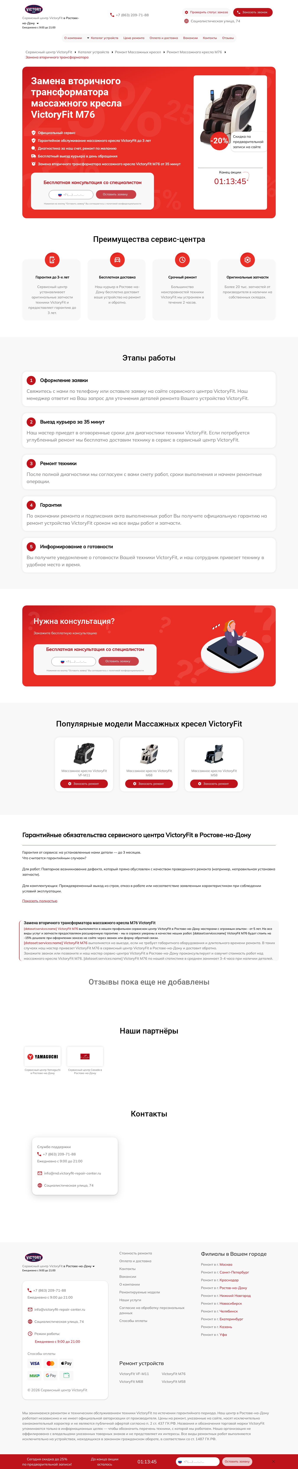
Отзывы (228, 38)
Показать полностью (39, 901)
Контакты (210, 38)
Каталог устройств (104, 38)
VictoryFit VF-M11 (134, 1374)
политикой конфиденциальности (123, 203)
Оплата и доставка (164, 38)
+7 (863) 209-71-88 (132, 15)
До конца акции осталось (104, 1461)
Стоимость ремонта (135, 1253)
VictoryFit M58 (174, 1381)
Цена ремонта (133, 38)
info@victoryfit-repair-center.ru (56, 1309)
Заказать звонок (252, 12)
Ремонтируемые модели (139, 1292)
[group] (42, 1061)
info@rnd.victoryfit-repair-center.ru (69, 1173)
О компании (73, 38)
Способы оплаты (133, 1321)
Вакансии (190, 38)
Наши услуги (130, 1300)
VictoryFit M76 (174, 1374)
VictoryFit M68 (131, 1381)
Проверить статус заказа (206, 12)
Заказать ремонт (83, 784)
